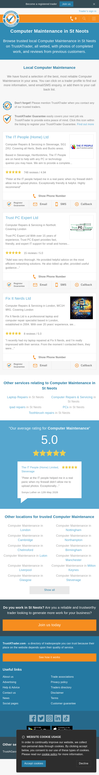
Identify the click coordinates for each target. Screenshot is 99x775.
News (6, 698)
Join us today (49, 625)
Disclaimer (57, 692)
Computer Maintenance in (25, 555)
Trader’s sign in (87, 11)
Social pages (10, 703)
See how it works (49, 657)
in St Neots (25, 397)
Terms (54, 698)
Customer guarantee (63, 703)
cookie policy (50, 754)
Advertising (9, 682)
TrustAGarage (11, 751)
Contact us (9, 692)
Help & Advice (11, 687)
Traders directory (61, 687)
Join (66, 3)
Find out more (85, 124)
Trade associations (62, 676)
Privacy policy (59, 682)
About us (8, 676)
